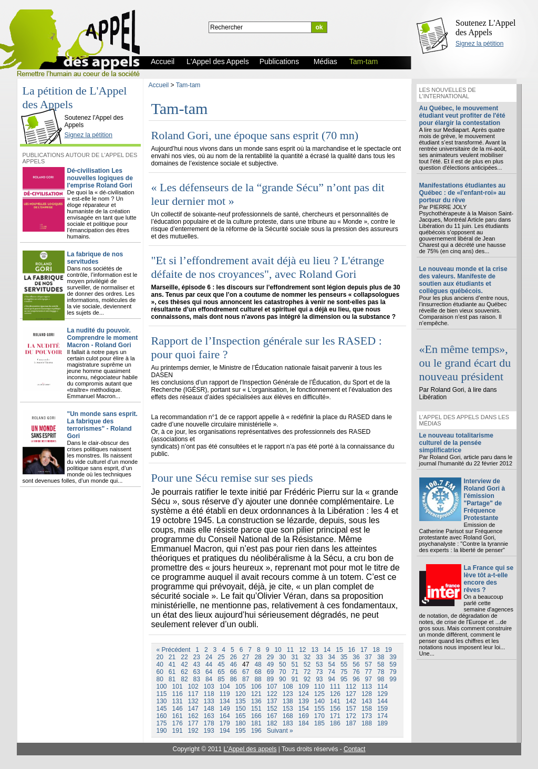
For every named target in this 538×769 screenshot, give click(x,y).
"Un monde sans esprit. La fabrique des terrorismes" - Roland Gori (102, 425)
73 (319, 672)
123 (288, 694)
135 (240, 701)
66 (233, 672)
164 (225, 716)
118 (209, 694)
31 (294, 657)
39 (392, 657)
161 (177, 716)
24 (208, 657)
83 (196, 679)
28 (257, 657)
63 (196, 672)
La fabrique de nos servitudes (95, 258)
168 (288, 716)
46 (233, 664)
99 (392, 679)
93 (319, 679)
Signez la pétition (479, 43)
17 (363, 649)
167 (272, 716)
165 (240, 716)
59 (392, 664)
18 (376, 649)
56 (356, 664)
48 (257, 664)
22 (184, 657)
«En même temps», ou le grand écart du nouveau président (465, 362)
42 (184, 664)
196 (256, 730)
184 (303, 723)
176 (177, 723)
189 (382, 723)
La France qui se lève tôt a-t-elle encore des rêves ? (489, 579)
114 (382, 686)
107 (272, 686)
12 (302, 649)
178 (209, 723)
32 (307, 657)
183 (288, 723)
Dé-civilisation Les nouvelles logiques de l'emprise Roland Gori (100, 178)
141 (335, 701)
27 (245, 657)
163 (209, 716)
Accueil (159, 85)
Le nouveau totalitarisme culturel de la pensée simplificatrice (456, 443)
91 (294, 679)
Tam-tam (188, 85)
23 (196, 657)
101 (177, 686)
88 (257, 679)
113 (366, 686)
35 (343, 657)
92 (307, 679)
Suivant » (280, 730)
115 (162, 694)
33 (319, 657)
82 (184, 679)
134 (225, 701)
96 (356, 679)
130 (162, 701)
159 (382, 708)
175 (162, 723)
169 (303, 716)
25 (221, 657)
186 (335, 723)
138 (288, 701)
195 (240, 730)
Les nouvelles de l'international (447, 93)
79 (392, 672)
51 (294, 664)
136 (256, 701)
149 (225, 708)
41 (172, 664)
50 (282, 664)
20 (160, 657)
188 (366, 723)
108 (288, 686)
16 (351, 649)
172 (351, 716)
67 (245, 672)
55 (343, 664)
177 (193, 723)
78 (380, 672)
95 (343, 679)
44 (208, 664)
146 (177, 708)
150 (240, 708)
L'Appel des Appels (43, 108)
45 (221, 664)
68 (257, 672)
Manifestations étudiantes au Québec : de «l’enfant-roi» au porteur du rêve (462, 193)
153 (288, 708)
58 (380, 664)
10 (277, 649)
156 (335, 708)
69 (270, 672)
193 (209, 730)
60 (160, 672)
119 (225, 694)
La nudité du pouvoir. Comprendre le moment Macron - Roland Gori (102, 338)
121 (256, 694)
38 (380, 657)
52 (307, 664)
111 (335, 686)
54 (331, 664)
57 (368, 664)
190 (162, 730)
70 (282, 672)
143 (366, 701)
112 (351, 686)
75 (343, 672)
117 (193, 694)
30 (282, 657)
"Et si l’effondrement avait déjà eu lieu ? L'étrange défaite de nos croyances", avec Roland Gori (268, 267)
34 (331, 657)
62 (184, 672)
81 (172, 679)
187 (351, 723)
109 (303, 686)
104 (225, 686)
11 (290, 649)
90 (282, 679)
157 (351, 708)
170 (319, 716)
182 (272, 723)
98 (380, 679)
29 (270, 657)
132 (193, 701)
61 (172, 672)
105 (240, 686)
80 (160, 679)
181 (256, 723)
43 (196, 664)
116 (177, 694)
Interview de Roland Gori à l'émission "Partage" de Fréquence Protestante (484, 499)
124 (303, 694)
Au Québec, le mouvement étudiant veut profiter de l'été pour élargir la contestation (462, 116)
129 (382, 694)
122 (272, 694)
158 (366, 708)
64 (208, 672)
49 (270, 664)
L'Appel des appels (249, 749)
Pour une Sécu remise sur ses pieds (232, 477)
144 (382, 701)
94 (331, 679)
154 (303, 708)
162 (193, 716)
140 (319, 701)
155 (319, 708)
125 (319, 694)
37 (368, 657)
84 (208, 679)
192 (193, 730)
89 (270, 679)
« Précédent (174, 649)
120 (240, 694)
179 (225, 723)
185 (319, 723)
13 (314, 649)
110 (319, 686)
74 (331, 672)
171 (335, 716)
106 (256, 686)
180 (240, 723)
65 (221, 672)
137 (272, 701)
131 (177, 701)
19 (388, 649)
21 (172, 657)
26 (233, 657)
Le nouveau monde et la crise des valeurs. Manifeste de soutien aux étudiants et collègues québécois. (463, 280)
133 (209, 701)
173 (366, 716)
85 (221, 679)
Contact (354, 749)
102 (193, 686)
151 (256, 708)
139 (303, 701)
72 (307, 672)
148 (209, 708)
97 (368, 679)
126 (335, 694)
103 (209, 686)
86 (233, 679)
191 (177, 730)
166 (256, 716)
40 (160, 664)
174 (382, 716)
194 (225, 730)
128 (366, 694)
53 (319, 664)
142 (351, 701)
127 (351, 694)
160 (162, 716)
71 (294, 672)
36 (356, 657)
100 (162, 686)
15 (339, 649)
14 (327, 649)
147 (193, 708)
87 (245, 679)
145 (162, 708)
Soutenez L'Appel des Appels (485, 27)
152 (272, 708)
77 (368, 672)
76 (356, 672)
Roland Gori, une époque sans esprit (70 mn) (255, 135)
